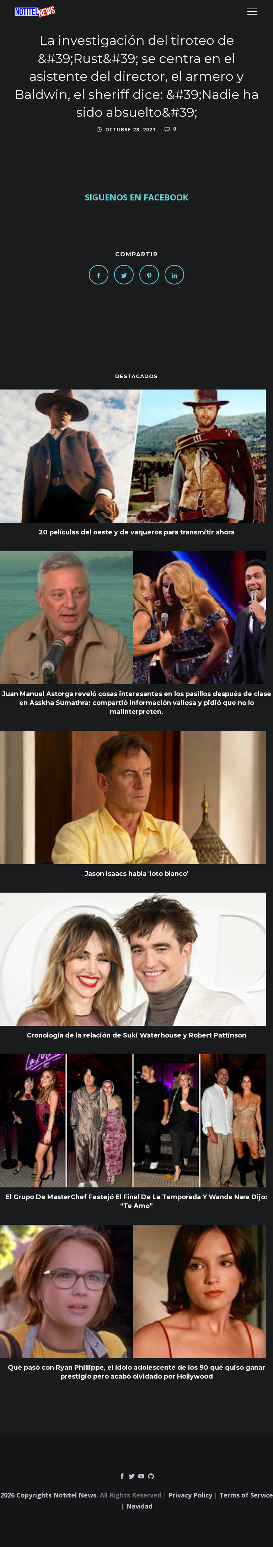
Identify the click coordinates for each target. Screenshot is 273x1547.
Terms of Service (246, 1495)
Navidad (139, 1506)
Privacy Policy (190, 1495)
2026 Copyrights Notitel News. (49, 1495)
